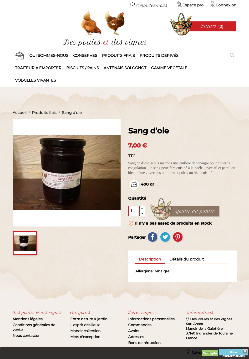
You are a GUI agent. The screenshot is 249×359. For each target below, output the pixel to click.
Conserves (85, 55)
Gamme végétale (169, 68)
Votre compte (141, 312)
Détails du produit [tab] (186, 259)
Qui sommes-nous (48, 55)
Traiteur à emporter (38, 68)
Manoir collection (85, 331)
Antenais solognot (125, 68)
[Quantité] (134, 211)
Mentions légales (27, 319)
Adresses (136, 336)
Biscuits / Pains (82, 68)
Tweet (165, 237)
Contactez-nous (149, 5)
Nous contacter (26, 335)
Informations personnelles (151, 319)
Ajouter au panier (194, 211)
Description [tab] (150, 259)
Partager (152, 237)
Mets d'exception (85, 336)
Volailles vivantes (35, 80)
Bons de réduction (144, 342)
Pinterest (178, 237)
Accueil (20, 55)
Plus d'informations (233, 352)
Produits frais (118, 55)
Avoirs (133, 331)
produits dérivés (159, 55)
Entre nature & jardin (88, 319)
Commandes (139, 325)
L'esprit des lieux (85, 325)
